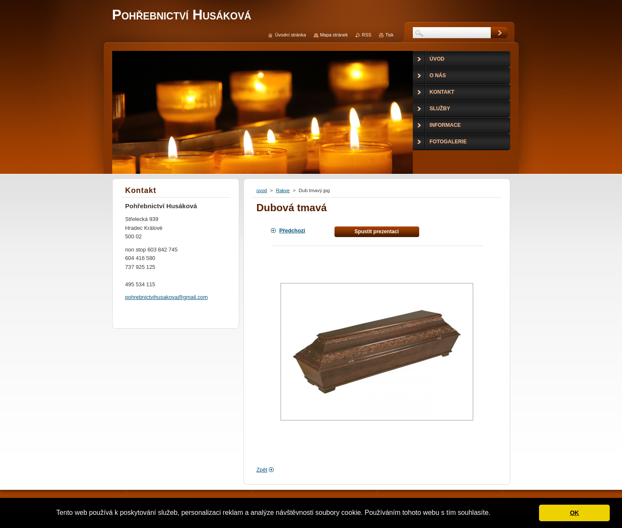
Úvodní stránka (290, 34)
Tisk (389, 34)
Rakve (283, 190)
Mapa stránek (334, 34)
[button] (493, 513)
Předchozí (292, 230)
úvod (262, 190)
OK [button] (574, 512)
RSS (366, 34)
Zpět (262, 470)
